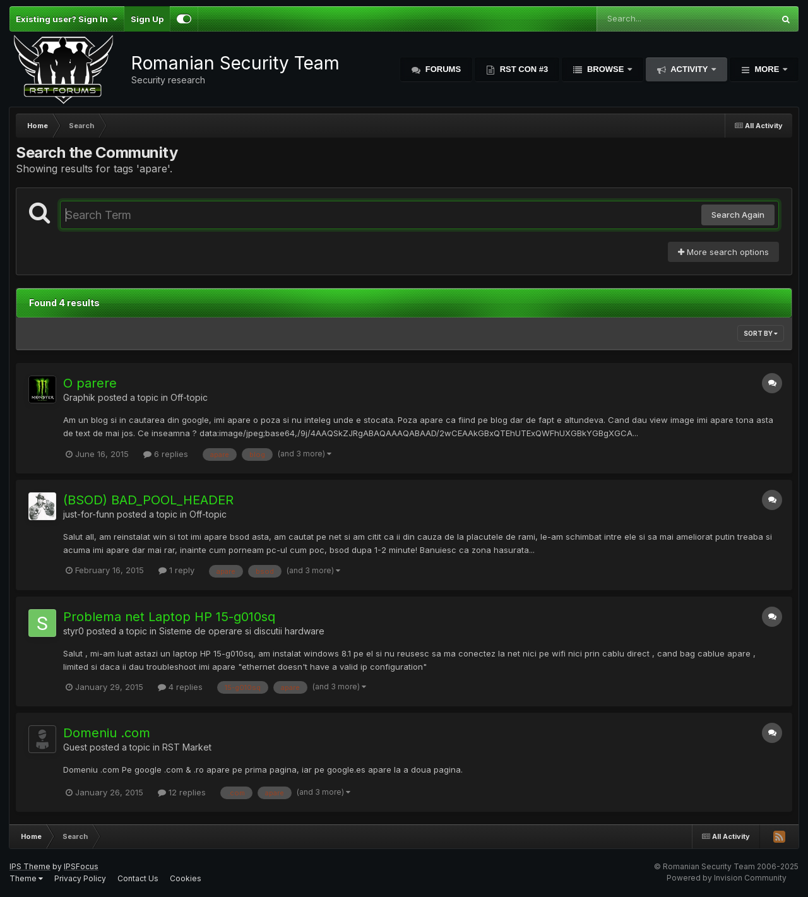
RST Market (186, 747)
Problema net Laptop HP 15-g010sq (169, 616)
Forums (442, 69)
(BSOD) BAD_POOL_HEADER (148, 500)
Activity (689, 69)
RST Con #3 (522, 69)
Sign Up (147, 19)
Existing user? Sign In (66, 19)
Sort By (761, 333)
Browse (605, 69)
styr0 (73, 631)
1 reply (176, 570)
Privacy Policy (80, 878)
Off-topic (189, 397)
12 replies (182, 792)
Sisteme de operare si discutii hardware (241, 631)
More (766, 69)
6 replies (165, 454)
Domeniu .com (106, 732)
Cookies (185, 878)
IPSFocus (81, 866)
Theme (26, 878)
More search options (723, 252)
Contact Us (137, 878)
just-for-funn (88, 514)
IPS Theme (29, 866)
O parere (90, 383)
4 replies (180, 687)
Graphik (79, 397)
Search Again (737, 215)
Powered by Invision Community (727, 877)
